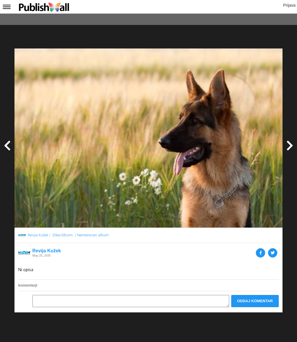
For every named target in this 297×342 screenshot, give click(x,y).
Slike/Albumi (62, 235)
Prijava (289, 5)
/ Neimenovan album (92, 235)
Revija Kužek (46, 251)
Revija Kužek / (39, 235)
